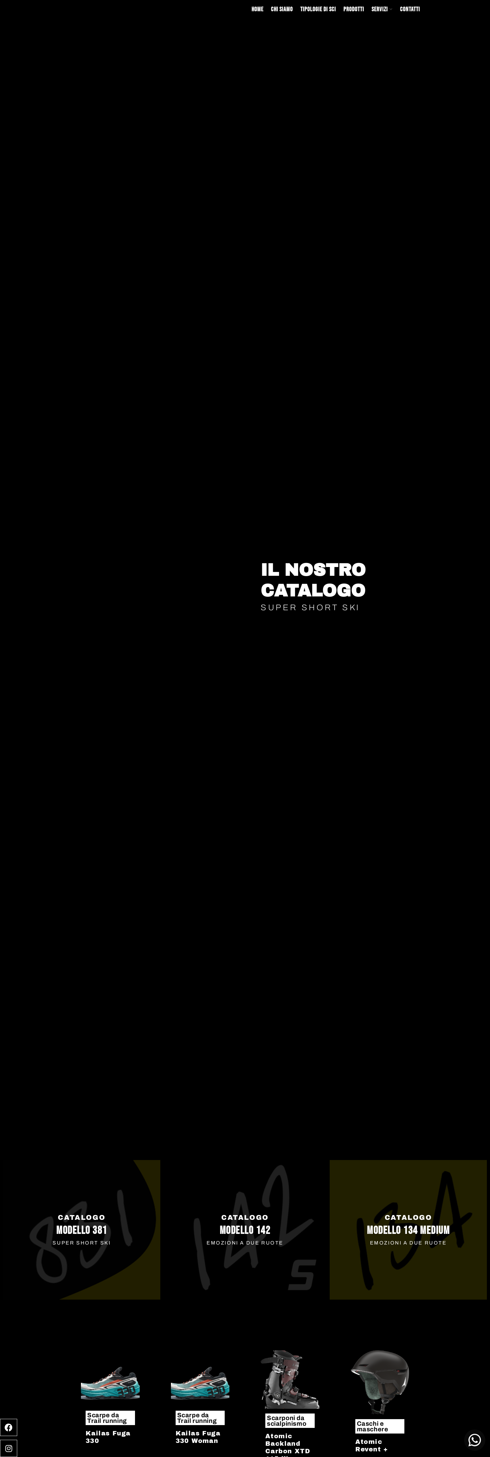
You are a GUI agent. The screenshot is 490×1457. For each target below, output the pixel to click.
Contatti (410, 9)
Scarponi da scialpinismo (286, 1421)
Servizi (380, 9)
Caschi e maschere (372, 1426)
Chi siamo (282, 9)
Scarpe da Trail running (107, 1418)
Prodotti (353, 9)
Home (257, 9)
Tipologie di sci (318, 9)
